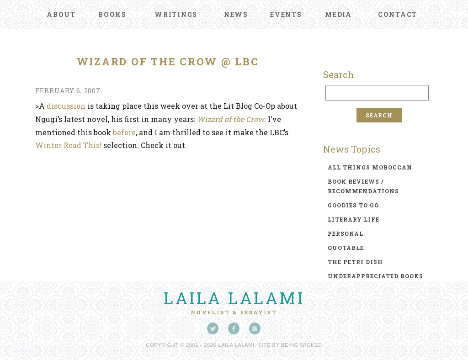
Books (112, 14)
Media (338, 14)
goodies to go (353, 205)
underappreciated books (375, 276)
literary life (353, 219)
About (61, 14)
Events (286, 14)
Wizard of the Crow (230, 119)
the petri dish (355, 261)
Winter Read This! (69, 145)
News (236, 14)
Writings (175, 14)
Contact (397, 14)
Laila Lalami (234, 298)
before (124, 132)
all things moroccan (370, 167)
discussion (66, 106)
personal (345, 233)
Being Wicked (301, 345)
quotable (346, 247)
